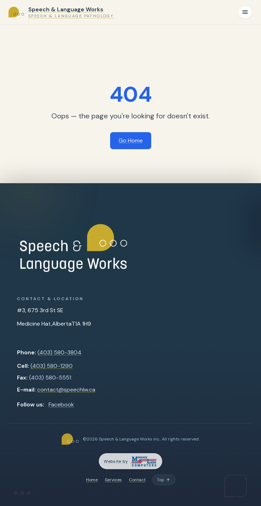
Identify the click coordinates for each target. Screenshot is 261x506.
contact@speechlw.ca (66, 389)
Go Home (131, 140)
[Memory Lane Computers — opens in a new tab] (130, 461)
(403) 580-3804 (59, 352)
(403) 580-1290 (51, 366)
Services (113, 480)
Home (92, 480)
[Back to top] (164, 480)
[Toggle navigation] (245, 12)
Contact (137, 480)
